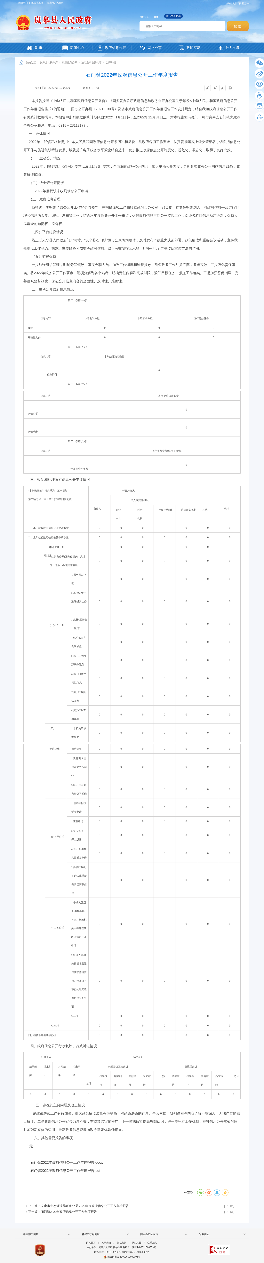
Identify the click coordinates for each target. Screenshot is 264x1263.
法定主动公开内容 (91, 62)
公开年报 (111, 62)
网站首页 (91, 1242)
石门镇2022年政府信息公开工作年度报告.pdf (65, 1171)
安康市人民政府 (55, 2)
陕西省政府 (37, 2)
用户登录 (144, 17)
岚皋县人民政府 (49, 62)
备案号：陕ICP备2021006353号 (139, 1247)
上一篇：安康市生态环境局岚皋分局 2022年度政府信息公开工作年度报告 (78, 1206)
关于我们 (106, 1242)
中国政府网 (22, 2)
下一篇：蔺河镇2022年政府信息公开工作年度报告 (62, 1211)
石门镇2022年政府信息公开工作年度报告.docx (66, 1162)
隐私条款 (121, 1242)
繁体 (156, 17)
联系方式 (152, 1242)
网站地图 (136, 1242)
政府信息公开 (69, 62)
